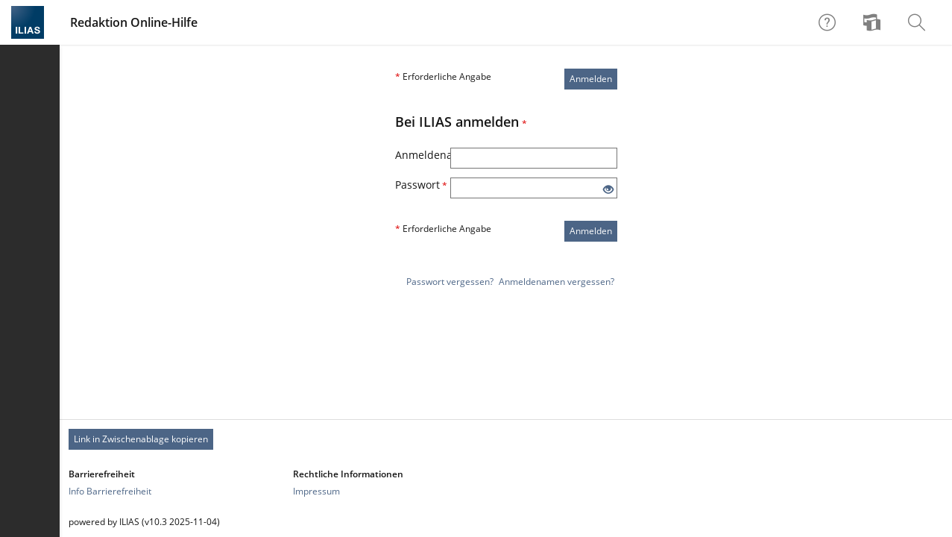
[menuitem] (873, 22)
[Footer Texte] (506, 521)
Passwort (421, 185)
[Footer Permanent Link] (506, 439)
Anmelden (591, 78)
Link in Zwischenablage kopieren (141, 439)
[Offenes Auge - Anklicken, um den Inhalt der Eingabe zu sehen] (608, 190)
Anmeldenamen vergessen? (556, 281)
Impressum (316, 491)
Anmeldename (423, 155)
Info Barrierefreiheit (110, 491)
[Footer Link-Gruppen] (506, 482)
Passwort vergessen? (450, 281)
